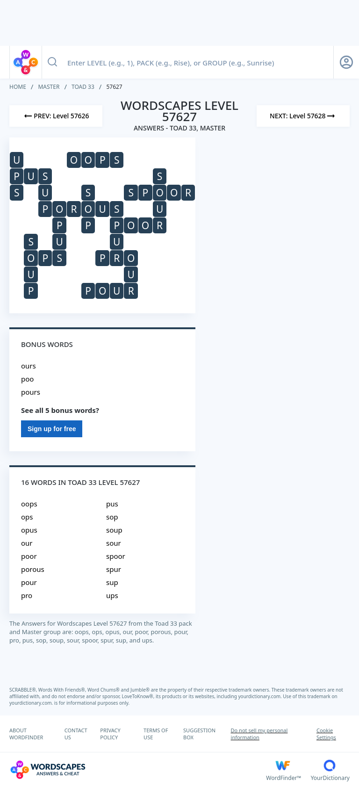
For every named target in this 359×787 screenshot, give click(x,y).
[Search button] (52, 62)
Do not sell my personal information (259, 734)
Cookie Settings (326, 734)
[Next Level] (303, 116)
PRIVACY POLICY (110, 734)
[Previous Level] (55, 116)
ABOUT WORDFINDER (26, 734)
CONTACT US (76, 734)
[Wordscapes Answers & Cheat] (137, 769)
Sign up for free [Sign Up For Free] (52, 429)
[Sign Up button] (346, 62)
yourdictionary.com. (260, 696)
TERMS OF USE (156, 734)
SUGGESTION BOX (199, 734)
